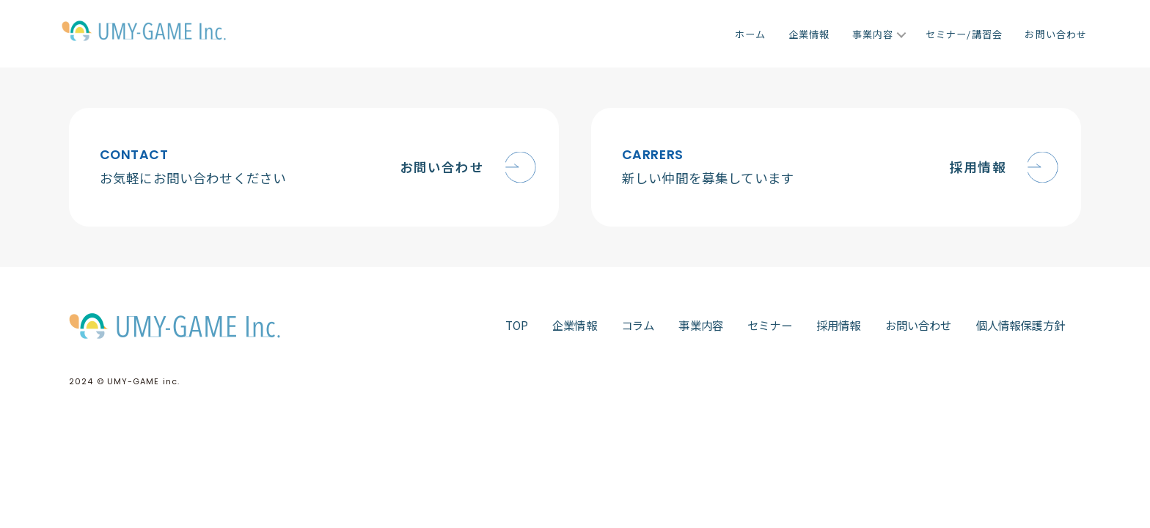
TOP (517, 325)
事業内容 (872, 34)
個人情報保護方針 (1020, 325)
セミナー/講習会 (964, 34)
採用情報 (838, 325)
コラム (638, 325)
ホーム (750, 34)
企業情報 (808, 34)
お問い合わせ (1055, 34)
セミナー (769, 325)
